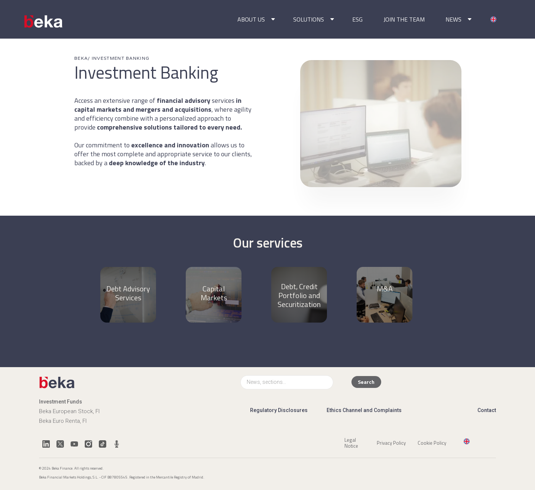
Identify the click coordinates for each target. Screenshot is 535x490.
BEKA (81, 58)
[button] (254, 19)
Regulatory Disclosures (279, 410)
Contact (486, 410)
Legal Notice (351, 442)
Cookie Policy (432, 442)
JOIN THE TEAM (404, 19)
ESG (357, 19)
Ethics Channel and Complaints (364, 410)
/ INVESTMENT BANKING (118, 58)
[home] (44, 21)
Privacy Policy (391, 442)
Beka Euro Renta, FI (63, 421)
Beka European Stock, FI (69, 411)
